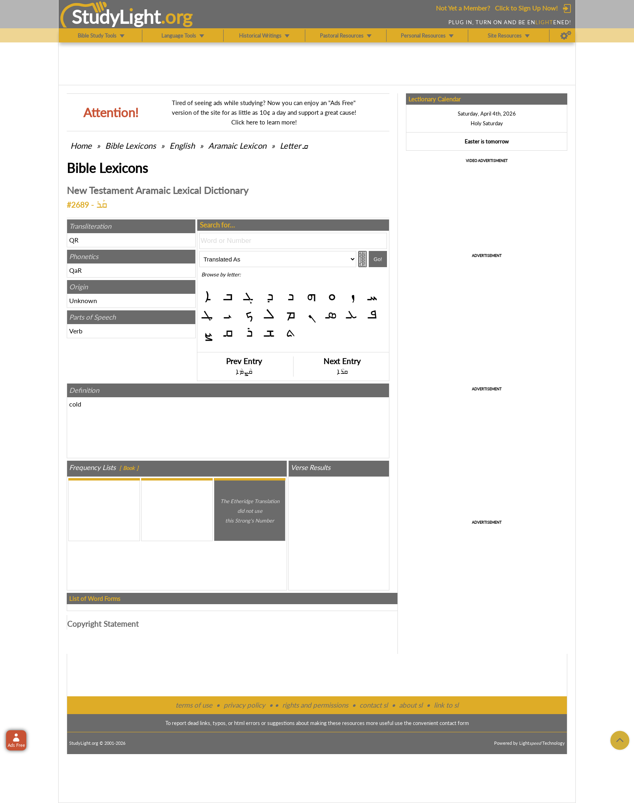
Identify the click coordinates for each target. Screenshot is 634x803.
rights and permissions (315, 705)
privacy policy (244, 705)
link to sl (446, 705)
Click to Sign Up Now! (526, 8)
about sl (411, 705)
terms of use (193, 705)
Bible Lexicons (130, 145)
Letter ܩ (294, 145)
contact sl (373, 705)
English (182, 145)
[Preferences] (565, 36)
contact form (454, 723)
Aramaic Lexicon (237, 145)
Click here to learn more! (264, 122)
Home (81, 145)
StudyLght (116, 16)
